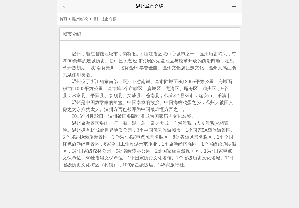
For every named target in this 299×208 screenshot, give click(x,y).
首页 (63, 19)
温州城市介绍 (105, 19)
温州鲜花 (80, 19)
